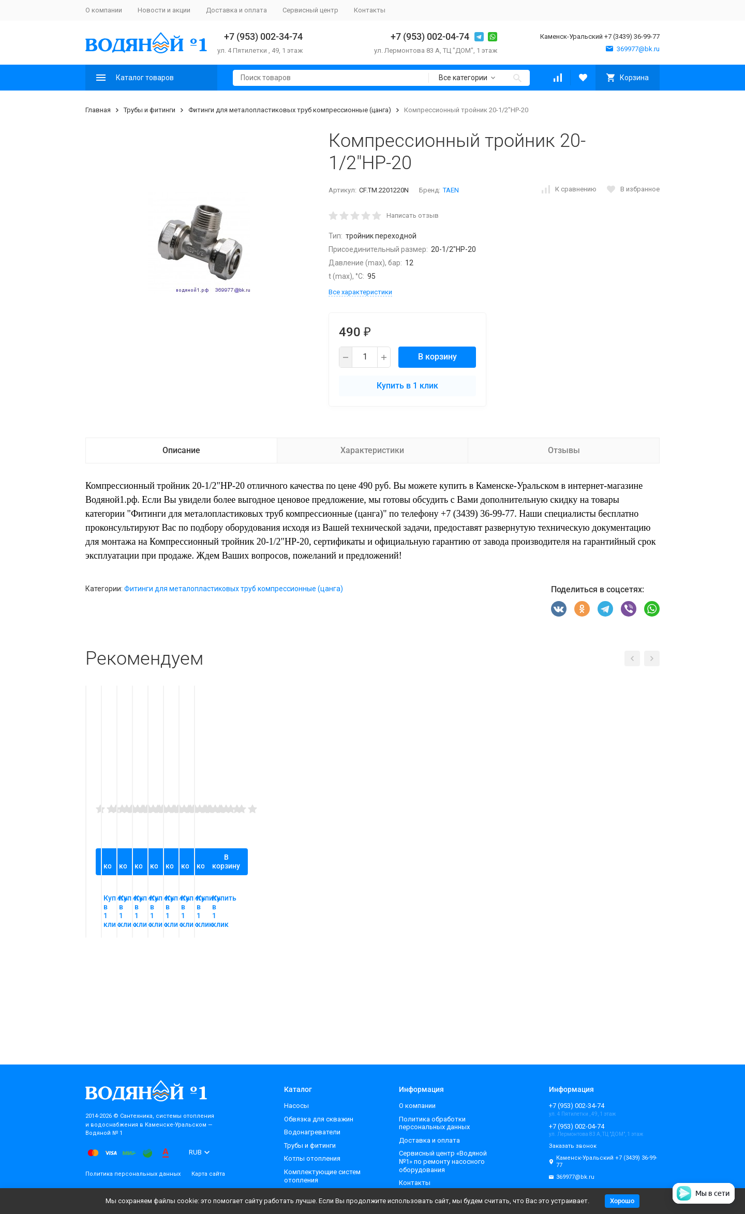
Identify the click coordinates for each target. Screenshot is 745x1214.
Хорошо (622, 1201)
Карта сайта (208, 1174)
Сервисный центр (310, 10)
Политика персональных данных (133, 1174)
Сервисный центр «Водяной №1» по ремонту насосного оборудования (443, 1161)
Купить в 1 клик (407, 386)
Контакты (369, 10)
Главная (98, 110)
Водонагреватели (312, 1132)
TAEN (451, 190)
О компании (103, 10)
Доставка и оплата (236, 10)
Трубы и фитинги (149, 110)
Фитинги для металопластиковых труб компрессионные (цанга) (289, 110)
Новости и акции (164, 10)
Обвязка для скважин (318, 1119)
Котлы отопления (312, 1158)
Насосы (296, 1106)
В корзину (437, 357)
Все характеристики (360, 292)
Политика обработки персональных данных (434, 1123)
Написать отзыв (412, 215)
